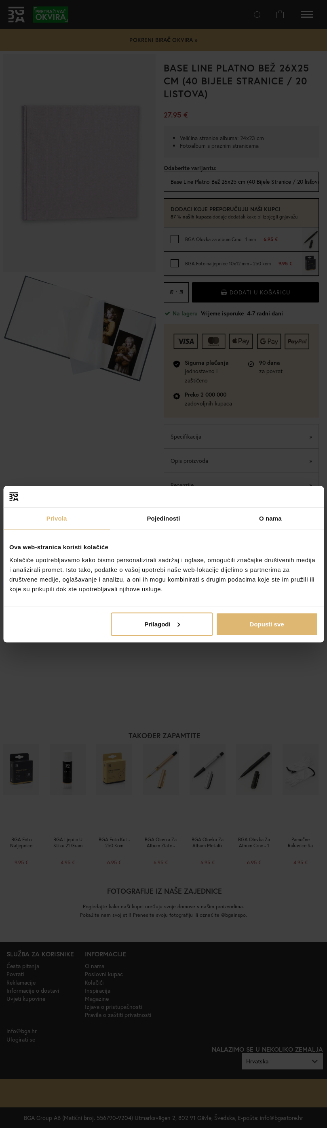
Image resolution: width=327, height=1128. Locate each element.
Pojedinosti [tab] (163, 518)
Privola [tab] (56, 518)
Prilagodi (162, 623)
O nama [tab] (270, 518)
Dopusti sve (267, 623)
